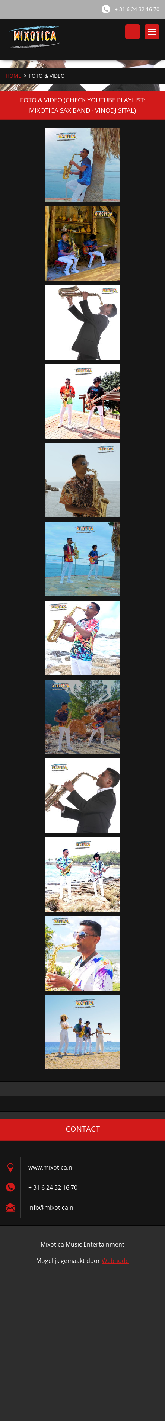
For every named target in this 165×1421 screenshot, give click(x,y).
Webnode (115, 1261)
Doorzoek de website (132, 31)
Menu (152, 31)
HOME (13, 75)
